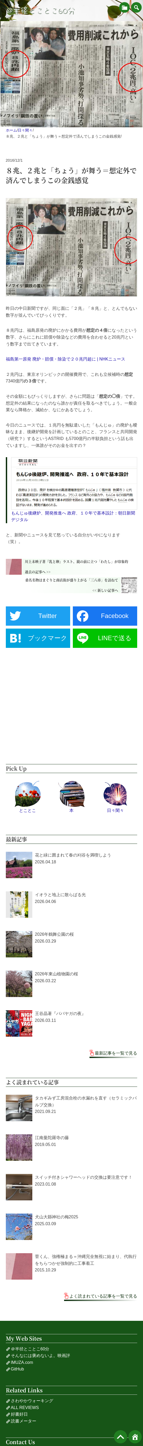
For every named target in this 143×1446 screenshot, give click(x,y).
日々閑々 (25, 130)
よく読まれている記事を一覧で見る (103, 1296)
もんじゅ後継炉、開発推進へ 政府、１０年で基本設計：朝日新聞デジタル (73, 516)
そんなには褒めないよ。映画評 (38, 1355)
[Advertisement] (71, 706)
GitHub (15, 1369)
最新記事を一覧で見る (116, 1053)
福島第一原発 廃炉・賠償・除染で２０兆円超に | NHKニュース (65, 359)
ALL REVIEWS (22, 1407)
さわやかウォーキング (29, 1400)
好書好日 (17, 1414)
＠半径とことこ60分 (40, 10)
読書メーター (21, 1421)
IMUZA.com (19, 1362)
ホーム (11, 130)
